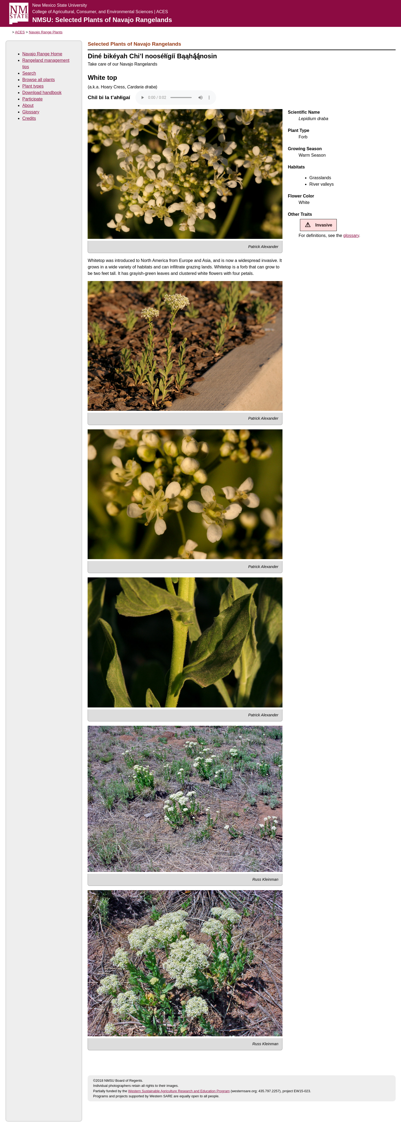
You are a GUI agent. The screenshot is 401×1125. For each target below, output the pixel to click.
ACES (20, 32)
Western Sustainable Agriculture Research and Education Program (179, 1091)
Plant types (33, 86)
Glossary (30, 112)
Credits (29, 118)
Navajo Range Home (42, 54)
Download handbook (42, 92)
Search (29, 73)
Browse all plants (38, 79)
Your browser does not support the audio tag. (175, 97)
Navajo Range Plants (45, 32)
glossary (351, 235)
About (28, 105)
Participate (32, 99)
